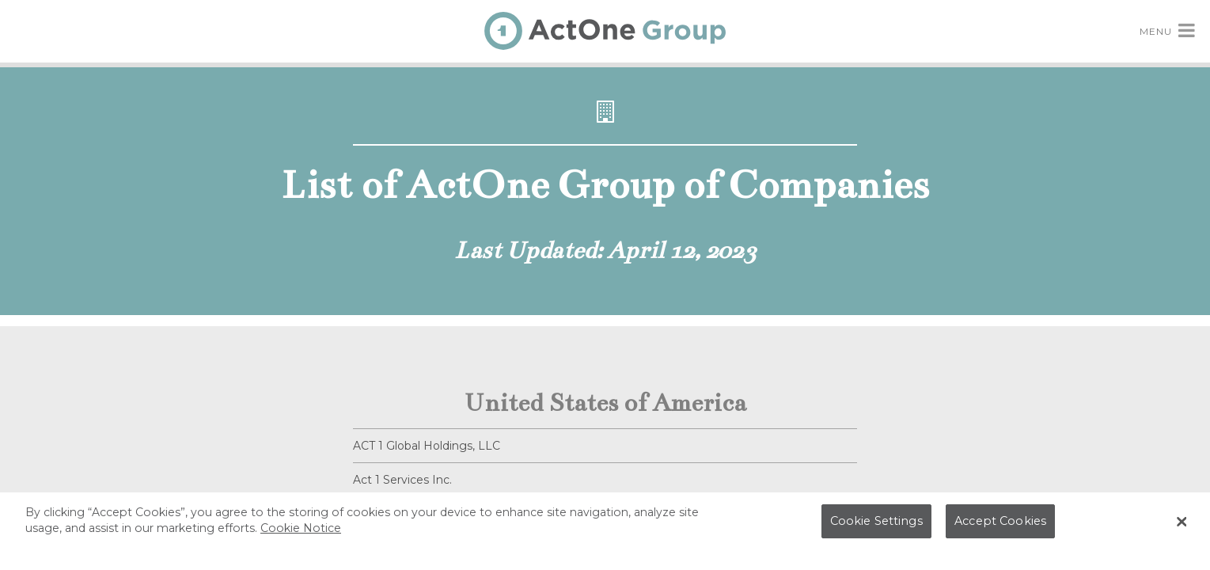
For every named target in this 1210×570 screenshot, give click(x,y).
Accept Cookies (1000, 525)
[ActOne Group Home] (605, 30)
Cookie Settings (876, 525)
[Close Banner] (1182, 526)
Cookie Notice (300, 532)
